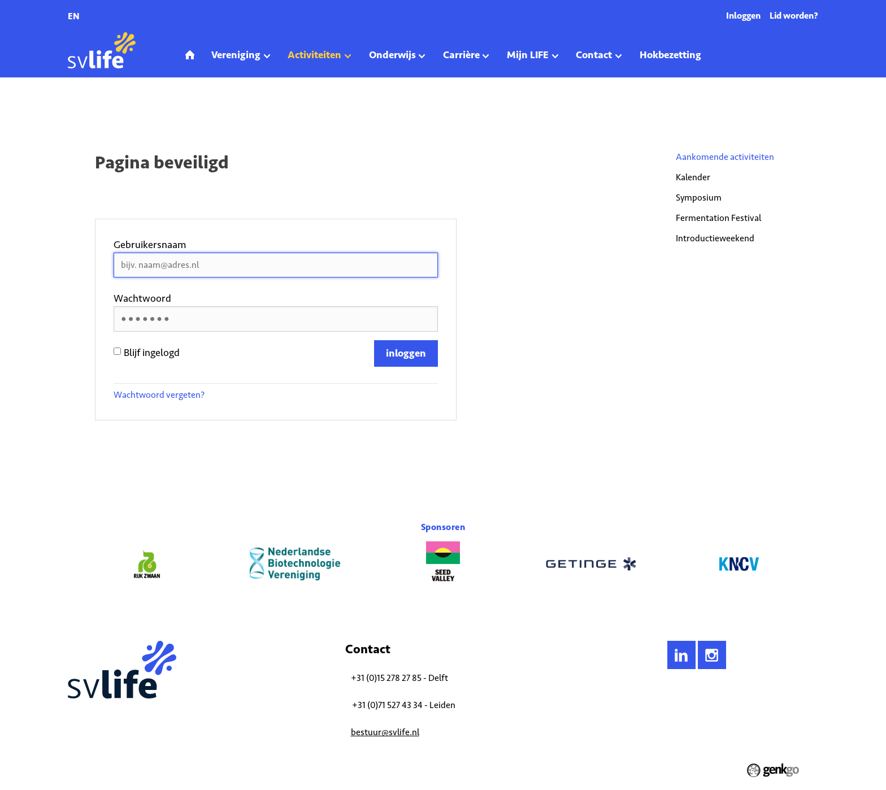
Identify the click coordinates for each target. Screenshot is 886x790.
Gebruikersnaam (150, 244)
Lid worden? (794, 15)
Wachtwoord (142, 298)
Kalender (693, 177)
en (74, 16)
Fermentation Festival (718, 217)
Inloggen (743, 15)
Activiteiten (113, 110)
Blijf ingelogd (147, 352)
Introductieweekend (715, 238)
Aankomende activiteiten (179, 110)
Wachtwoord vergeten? (159, 394)
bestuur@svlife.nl (385, 732)
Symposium (699, 197)
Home (76, 110)
